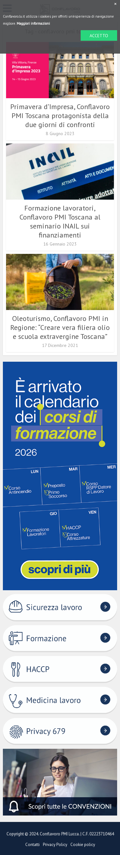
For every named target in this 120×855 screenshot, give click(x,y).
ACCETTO (99, 36)
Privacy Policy (55, 844)
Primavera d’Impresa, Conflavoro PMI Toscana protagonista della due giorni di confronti (60, 115)
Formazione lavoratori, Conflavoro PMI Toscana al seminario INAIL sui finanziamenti (60, 221)
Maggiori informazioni (33, 23)
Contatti (32, 844)
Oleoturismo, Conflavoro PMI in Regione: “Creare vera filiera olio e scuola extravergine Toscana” (60, 327)
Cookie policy (82, 844)
